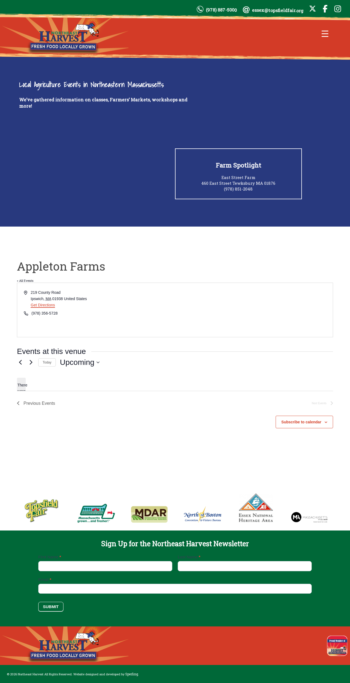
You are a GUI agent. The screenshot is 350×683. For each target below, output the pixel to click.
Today (47, 362)
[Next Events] (31, 362)
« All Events (25, 281)
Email (44, 579)
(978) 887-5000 (221, 10)
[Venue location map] (253, 309)
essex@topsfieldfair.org (278, 10)
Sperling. (132, 674)
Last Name (189, 557)
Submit (51, 606)
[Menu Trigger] (324, 33)
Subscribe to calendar (301, 422)
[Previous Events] (20, 362)
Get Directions (43, 305)
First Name (49, 557)
